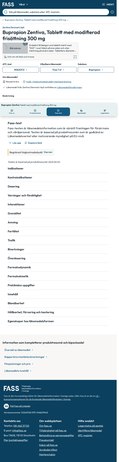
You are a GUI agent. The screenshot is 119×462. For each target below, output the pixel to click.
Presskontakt (46, 435)
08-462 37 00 (21, 421)
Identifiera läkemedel (90, 426)
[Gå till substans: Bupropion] (96, 69)
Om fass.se (45, 421)
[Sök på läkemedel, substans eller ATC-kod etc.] (58, 12)
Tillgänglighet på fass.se (53, 426)
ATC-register (85, 431)
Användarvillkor (48, 445)
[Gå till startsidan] (8, 4)
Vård (24, 4)
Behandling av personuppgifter (56, 431)
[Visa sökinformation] (112, 12)
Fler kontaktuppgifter (16, 435)
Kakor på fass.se (48, 440)
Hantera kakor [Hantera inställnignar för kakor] (47, 450)
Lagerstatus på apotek (90, 421)
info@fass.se (19, 426)
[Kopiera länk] (33, 138)
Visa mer (48, 147)
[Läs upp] (15, 138)
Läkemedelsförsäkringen (69, 87)
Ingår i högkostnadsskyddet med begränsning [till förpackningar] (48, 81)
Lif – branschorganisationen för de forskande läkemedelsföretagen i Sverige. (52, 393)
